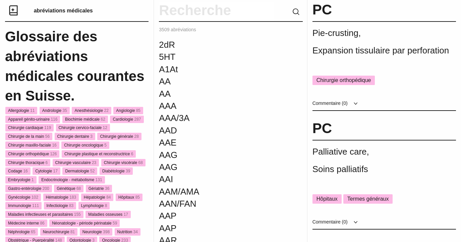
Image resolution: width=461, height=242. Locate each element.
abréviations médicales (63, 10)
